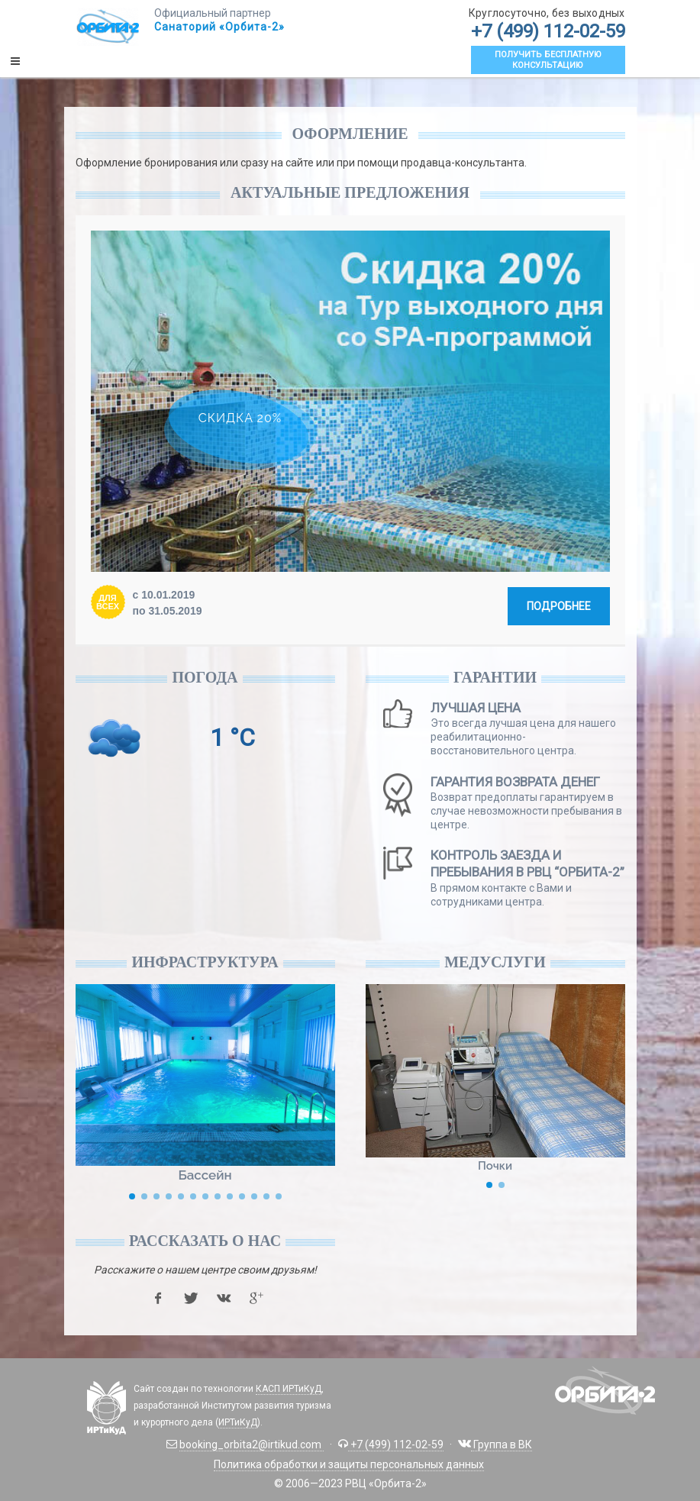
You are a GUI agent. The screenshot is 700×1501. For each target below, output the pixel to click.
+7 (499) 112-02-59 (548, 31)
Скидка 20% (240, 417)
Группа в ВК (501, 1444)
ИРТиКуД (237, 1422)
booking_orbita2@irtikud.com (251, 1444)
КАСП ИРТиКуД (288, 1388)
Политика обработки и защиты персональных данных (349, 1464)
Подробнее (559, 606)
